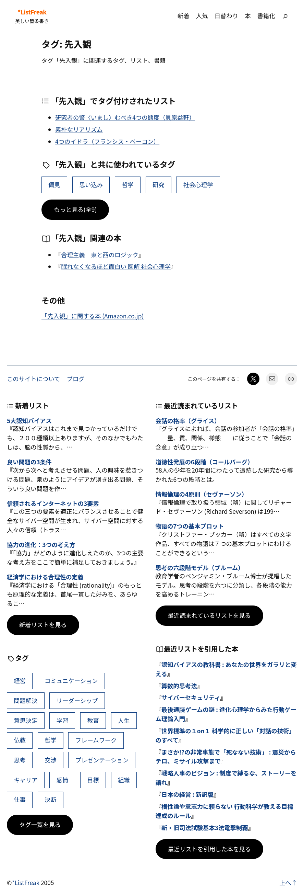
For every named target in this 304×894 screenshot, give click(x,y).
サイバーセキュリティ (190, 697)
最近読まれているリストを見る (209, 615)
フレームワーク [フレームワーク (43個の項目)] (96, 740)
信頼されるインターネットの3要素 (53, 503)
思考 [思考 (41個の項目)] (20, 760)
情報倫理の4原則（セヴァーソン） (202, 494)
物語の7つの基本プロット (190, 526)
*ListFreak (31, 12)
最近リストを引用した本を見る (209, 849)
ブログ (76, 378)
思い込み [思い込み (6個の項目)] (91, 184)
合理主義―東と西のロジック (99, 254)
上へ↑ (288, 882)
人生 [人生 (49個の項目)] (124, 720)
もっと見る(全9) (75, 209)
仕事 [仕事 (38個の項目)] (20, 799)
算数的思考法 (179, 685)
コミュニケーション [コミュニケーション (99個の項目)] (71, 680)
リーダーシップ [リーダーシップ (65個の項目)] (77, 700)
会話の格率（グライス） (188, 421)
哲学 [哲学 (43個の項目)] (128, 184)
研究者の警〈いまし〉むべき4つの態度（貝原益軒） (125, 117)
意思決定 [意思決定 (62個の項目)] (25, 720)
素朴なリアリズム (79, 129)
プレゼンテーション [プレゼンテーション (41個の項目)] (102, 760)
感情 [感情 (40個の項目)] (63, 780)
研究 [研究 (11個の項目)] (159, 184)
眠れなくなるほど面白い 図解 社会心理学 (116, 266)
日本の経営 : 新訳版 (187, 794)
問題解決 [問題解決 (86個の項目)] (25, 700)
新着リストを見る (43, 624)
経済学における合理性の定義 (45, 577)
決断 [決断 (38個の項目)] (51, 799)
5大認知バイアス (29, 421)
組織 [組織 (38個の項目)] (124, 780)
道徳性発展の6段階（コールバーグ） (205, 462)
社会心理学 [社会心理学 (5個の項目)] (198, 184)
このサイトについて (33, 378)
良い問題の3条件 (29, 462)
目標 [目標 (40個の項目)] (93, 780)
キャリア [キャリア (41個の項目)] (25, 780)
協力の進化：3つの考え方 (41, 544)
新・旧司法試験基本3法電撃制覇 (204, 827)
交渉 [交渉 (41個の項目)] (51, 760)
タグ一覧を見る (40, 824)
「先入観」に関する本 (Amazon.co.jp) (92, 316)
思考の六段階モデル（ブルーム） (200, 568)
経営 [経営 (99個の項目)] (20, 680)
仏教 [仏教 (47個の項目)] (20, 740)
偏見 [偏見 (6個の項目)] (54, 184)
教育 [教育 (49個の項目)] (93, 720)
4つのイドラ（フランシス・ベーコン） (107, 141)
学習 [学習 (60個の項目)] (63, 720)
